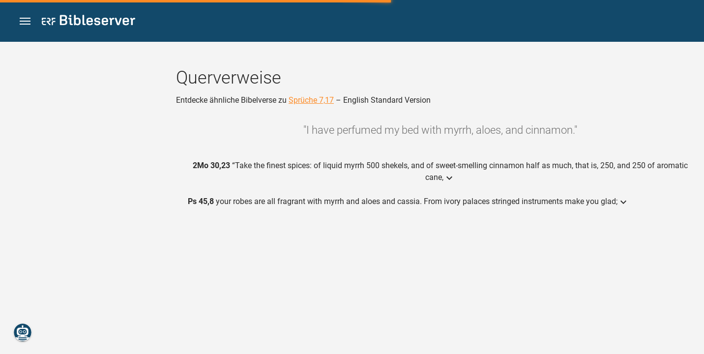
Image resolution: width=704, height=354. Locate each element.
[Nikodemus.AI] (22, 332)
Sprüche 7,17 (311, 100)
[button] (25, 21)
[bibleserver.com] (88, 21)
